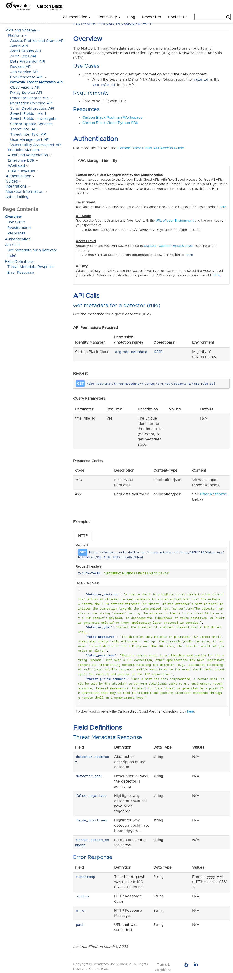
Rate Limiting (17, 197)
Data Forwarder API (27, 61)
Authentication (18, 176)
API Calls (12, 245)
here (223, 207)
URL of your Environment (175, 220)
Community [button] (108, 17)
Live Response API (26, 77)
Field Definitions (19, 261)
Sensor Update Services (31, 124)
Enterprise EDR (21, 160)
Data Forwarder (21, 171)
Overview (13, 217)
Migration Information (24, 191)
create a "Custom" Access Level (168, 245)
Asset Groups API (25, 51)
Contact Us (177, 17)
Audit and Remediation (28, 155)
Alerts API (19, 46)
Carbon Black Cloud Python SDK (110, 123)
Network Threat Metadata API (36, 82)
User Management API (29, 140)
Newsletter (151, 17)
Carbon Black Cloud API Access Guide (151, 148)
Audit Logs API (23, 56)
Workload (16, 165)
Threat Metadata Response (31, 267)
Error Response (20, 272)
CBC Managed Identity (97, 161)
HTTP (83, 536)
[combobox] (212, 17)
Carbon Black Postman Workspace (112, 117)
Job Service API (24, 72)
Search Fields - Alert (28, 114)
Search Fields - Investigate (33, 119)
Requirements (19, 227)
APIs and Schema (21, 30)
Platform (15, 35)
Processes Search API (29, 98)
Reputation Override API (31, 103)
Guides (12, 181)
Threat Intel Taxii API (28, 134)
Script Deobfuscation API (32, 108)
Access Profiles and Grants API (37, 41)
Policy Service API (26, 93)
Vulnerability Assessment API (35, 145)
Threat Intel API (23, 129)
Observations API (25, 87)
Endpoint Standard (24, 150)
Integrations (16, 186)
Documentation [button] (76, 17)
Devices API (20, 67)
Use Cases (16, 222)
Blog (131, 17)
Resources (16, 233)
